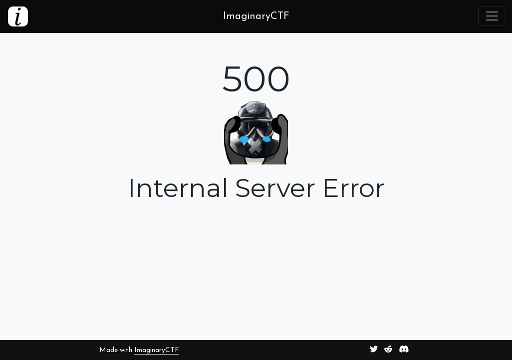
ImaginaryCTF (156, 350)
